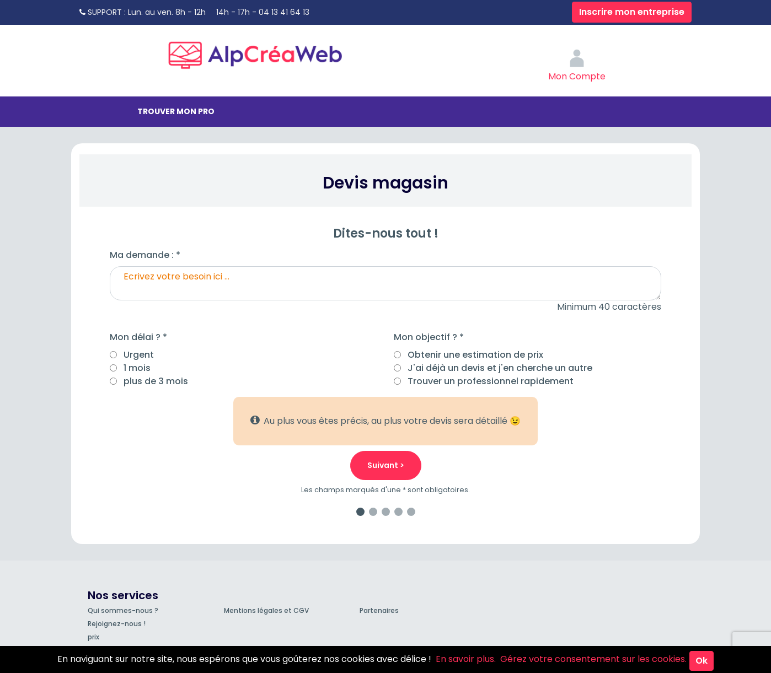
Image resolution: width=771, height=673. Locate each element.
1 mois (137, 368)
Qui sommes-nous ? (123, 610)
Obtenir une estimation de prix (475, 354)
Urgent (139, 354)
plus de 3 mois (156, 381)
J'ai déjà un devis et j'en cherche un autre (500, 368)
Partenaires (379, 610)
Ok (701, 660)
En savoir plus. (466, 659)
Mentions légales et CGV (266, 610)
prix (93, 637)
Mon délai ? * (138, 337)
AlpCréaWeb (265, 52)
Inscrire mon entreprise (631, 12)
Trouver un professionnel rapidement (491, 381)
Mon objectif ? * (429, 337)
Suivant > (385, 465)
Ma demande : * (145, 255)
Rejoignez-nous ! (117, 623)
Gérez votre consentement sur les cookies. (593, 659)
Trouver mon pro (176, 111)
